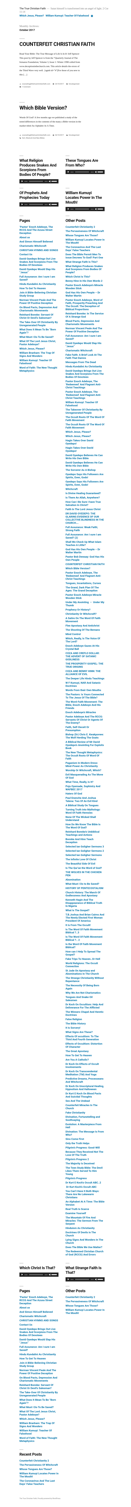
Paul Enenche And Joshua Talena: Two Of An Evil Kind (82, 799)
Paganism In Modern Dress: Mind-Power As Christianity (82, 764)
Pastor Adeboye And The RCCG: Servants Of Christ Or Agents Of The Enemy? (84, 719)
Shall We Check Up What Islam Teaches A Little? (83, 543)
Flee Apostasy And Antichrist (83, 625)
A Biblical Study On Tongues (82, 805)
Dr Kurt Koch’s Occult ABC (81, 1186)
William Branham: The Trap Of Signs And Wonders (36, 354)
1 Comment (26, 87)
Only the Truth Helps (78, 1143)
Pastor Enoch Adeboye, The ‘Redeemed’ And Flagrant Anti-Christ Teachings (83, 384)
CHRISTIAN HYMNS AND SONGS (38, 250)
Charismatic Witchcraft (32, 245)
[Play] (22, 181)
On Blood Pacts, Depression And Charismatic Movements (38, 309)
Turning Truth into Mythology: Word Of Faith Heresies (83, 811)
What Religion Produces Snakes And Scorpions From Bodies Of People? (84, 269)
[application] (38, 181)
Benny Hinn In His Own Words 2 (84, 280)
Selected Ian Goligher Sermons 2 (85, 850)
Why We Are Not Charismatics (83, 992)
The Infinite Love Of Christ (81, 859)
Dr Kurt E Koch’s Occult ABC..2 (83, 1182)
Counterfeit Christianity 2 (80, 226)
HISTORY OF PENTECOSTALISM (84, 888)
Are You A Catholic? (77, 1059)
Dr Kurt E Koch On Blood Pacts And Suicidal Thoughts (83, 1095)
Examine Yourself (76, 1213)
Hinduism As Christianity (80, 1228)
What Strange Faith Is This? (82, 261)
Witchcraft (72, 489)
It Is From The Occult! (78, 925)
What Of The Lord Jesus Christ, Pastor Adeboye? (37, 343)
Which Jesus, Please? (31, 15)
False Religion (74, 1019)
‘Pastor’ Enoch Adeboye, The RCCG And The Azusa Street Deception (36, 230)
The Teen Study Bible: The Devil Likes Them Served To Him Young (84, 1170)
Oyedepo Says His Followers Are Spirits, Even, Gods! (84, 476)
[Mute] (50, 181)
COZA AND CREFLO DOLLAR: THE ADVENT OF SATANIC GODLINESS (83, 656)
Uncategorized (74, 84)
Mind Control (73, 634)
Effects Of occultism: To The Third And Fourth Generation (82, 1038)
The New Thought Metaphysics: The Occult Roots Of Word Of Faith (84, 755)
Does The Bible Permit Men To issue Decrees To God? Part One (84, 256)
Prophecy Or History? (78, 609)
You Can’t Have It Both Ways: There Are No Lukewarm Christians (82, 1194)
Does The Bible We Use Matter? (84, 1247)
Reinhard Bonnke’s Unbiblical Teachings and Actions (82, 833)
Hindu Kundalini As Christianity (37, 284)
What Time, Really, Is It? (79, 781)
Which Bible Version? (43, 108)
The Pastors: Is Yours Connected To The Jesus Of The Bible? (85, 696)
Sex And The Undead (78, 1100)
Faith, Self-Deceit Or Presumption (77, 729)
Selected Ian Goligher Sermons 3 (85, 846)
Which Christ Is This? (78, 276)
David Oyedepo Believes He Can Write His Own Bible (84, 457)
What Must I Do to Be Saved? (82, 883)
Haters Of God (74, 793)
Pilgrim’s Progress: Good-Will (83, 1147)
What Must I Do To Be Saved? (36, 336)
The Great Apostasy (77, 1051)
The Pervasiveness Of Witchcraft (85, 231)
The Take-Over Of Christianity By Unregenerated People (38, 324)
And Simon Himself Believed (36, 241)
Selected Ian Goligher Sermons (84, 855)
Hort (23, 138)
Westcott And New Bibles (35, 138)
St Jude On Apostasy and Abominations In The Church (82, 972)
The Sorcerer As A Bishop (81, 469)
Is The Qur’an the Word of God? (84, 867)
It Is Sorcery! (73, 1027)
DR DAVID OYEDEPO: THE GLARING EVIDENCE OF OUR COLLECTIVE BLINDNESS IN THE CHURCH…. (85, 518)
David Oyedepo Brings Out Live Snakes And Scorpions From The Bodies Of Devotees (38, 261)
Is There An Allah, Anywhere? (83, 497)
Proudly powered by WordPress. (49, 1498)
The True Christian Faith (32, 8)
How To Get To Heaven (32, 288)
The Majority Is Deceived (80, 1163)
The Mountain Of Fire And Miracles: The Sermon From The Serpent (84, 1220)
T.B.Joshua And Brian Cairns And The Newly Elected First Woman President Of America (85, 917)
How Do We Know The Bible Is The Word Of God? (83, 826)
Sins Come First (75, 1138)
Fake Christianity (75, 1112)
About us (24, 237)
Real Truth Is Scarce (77, 1209)
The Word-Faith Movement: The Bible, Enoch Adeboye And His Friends (84, 704)
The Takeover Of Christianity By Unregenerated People (84, 411)
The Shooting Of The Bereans (83, 629)
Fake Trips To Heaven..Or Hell (83, 958)
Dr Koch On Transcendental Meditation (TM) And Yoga (82, 1073)
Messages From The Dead (81, 362)
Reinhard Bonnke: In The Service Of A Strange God (85, 315)
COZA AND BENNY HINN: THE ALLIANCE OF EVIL (83, 673)
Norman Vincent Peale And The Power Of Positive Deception (37, 301)
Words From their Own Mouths (83, 690)
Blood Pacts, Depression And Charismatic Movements (82, 322)
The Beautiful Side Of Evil (80, 863)
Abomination (73, 879)
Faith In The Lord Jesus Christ (83, 509)
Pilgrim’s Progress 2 (77, 1159)
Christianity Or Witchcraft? (81, 613)
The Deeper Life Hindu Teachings (85, 678)
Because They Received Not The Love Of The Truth (84, 1153)
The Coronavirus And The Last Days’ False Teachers (83, 248)
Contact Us (25, 254)
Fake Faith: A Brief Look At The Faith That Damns (84, 356)
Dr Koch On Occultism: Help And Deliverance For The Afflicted (84, 1006)
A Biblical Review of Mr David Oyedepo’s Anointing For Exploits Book (85, 745)
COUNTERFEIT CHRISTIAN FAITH (57, 44)
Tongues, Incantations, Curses (83, 583)
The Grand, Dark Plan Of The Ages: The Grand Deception (82, 589)
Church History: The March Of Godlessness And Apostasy (83, 894)
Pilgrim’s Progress (76, 1178)
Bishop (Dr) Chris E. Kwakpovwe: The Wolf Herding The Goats (85, 736)
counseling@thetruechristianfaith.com (36, 84)
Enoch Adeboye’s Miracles (81, 712)
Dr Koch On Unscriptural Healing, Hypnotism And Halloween (85, 1088)
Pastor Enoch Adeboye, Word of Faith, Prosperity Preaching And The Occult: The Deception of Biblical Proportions (84, 304)
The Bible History (76, 1023)
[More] (92, 16)
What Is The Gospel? (78, 910)
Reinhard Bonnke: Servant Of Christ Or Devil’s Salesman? (36, 316)
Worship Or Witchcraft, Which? (83, 770)
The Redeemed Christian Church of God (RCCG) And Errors (85, 1253)
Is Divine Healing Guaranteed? (83, 493)
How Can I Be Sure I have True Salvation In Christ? (83, 503)
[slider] (36, 181)
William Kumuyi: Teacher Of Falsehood (67, 15)
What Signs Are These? (79, 1032)
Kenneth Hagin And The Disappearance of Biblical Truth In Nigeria (84, 902)
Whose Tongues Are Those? (82, 235)
